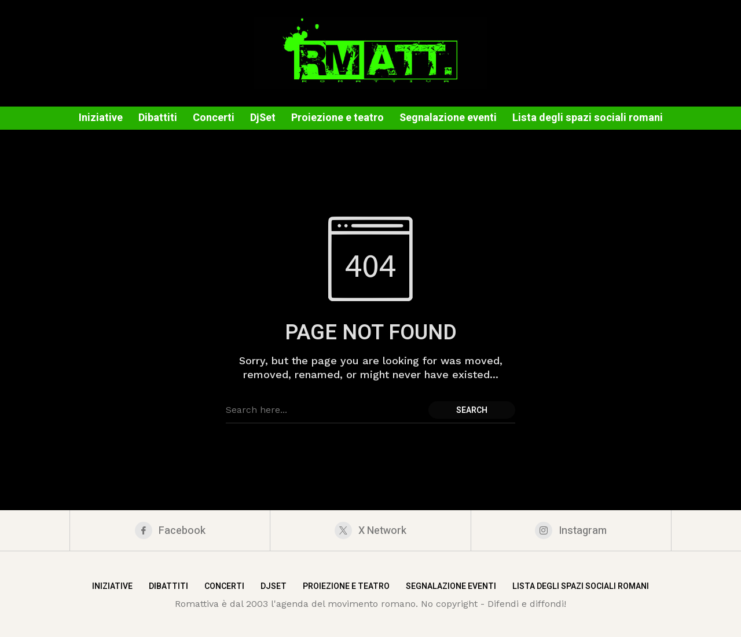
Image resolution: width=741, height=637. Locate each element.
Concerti (224, 586)
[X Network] (370, 530)
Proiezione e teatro (346, 586)
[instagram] (571, 530)
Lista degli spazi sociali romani (580, 586)
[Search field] (324, 410)
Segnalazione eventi (451, 586)
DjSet (274, 586)
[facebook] (170, 530)
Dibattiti (168, 586)
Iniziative (112, 586)
